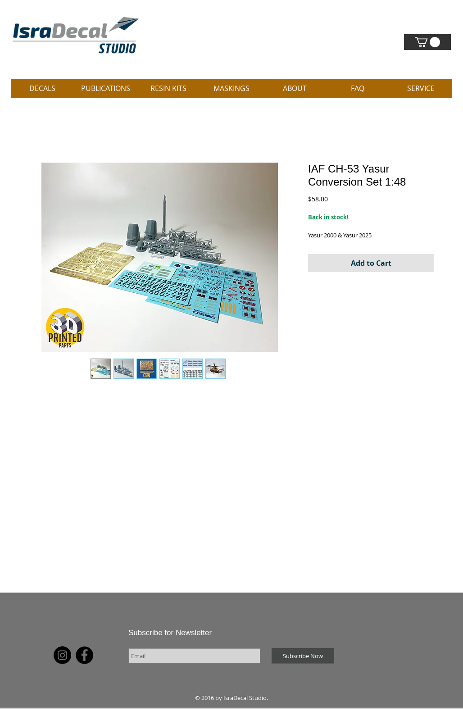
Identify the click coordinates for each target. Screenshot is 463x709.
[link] (427, 42)
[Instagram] (62, 655)
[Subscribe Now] (303, 656)
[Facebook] (84, 655)
